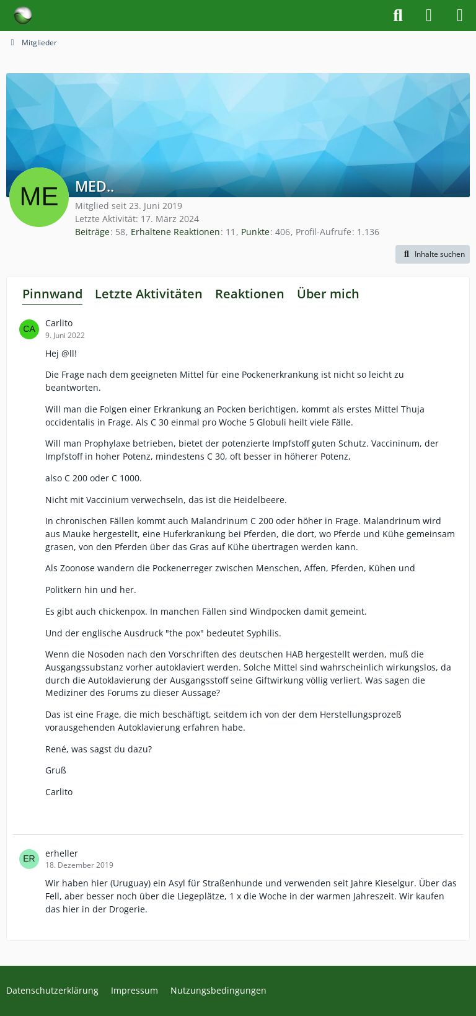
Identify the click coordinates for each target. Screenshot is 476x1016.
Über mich (328, 293)
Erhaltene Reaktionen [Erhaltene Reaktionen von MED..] (175, 232)
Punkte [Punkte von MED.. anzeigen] (255, 232)
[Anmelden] (428, 15)
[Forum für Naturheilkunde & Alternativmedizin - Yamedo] (23, 15)
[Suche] (398, 15)
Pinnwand (52, 293)
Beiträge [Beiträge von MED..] (92, 232)
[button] (432, 254)
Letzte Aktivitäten (149, 293)
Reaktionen (249, 293)
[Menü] (459, 15)
